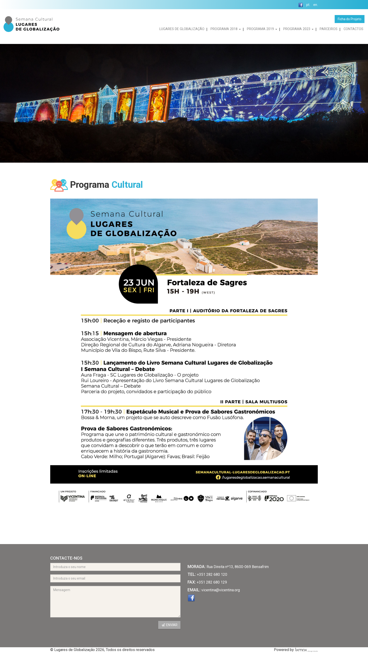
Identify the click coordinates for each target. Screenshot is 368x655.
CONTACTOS (353, 29)
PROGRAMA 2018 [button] (226, 29)
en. (315, 5)
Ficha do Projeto (349, 19)
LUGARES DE (181, 29)
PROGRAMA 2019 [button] (262, 29)
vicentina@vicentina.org (220, 590)
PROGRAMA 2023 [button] (298, 29)
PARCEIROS (328, 29)
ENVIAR (169, 625)
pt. (308, 5)
